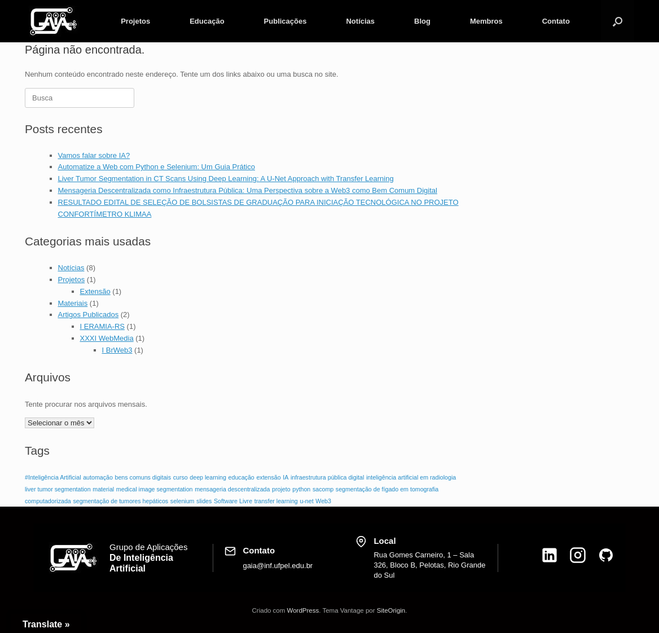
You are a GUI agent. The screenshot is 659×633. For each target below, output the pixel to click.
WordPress (303, 610)
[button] (617, 21)
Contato (556, 21)
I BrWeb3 (117, 350)
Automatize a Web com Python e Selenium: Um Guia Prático (156, 166)
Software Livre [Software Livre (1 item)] (233, 501)
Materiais (73, 303)
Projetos (135, 21)
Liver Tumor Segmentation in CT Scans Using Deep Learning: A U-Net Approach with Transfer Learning (226, 178)
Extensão (95, 291)
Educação (207, 21)
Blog (422, 21)
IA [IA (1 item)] (285, 477)
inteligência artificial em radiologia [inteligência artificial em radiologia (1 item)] (411, 477)
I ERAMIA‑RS (102, 326)
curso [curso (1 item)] (180, 477)
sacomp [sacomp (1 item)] (323, 489)
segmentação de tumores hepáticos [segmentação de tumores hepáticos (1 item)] (120, 501)
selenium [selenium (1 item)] (182, 501)
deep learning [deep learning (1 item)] (208, 477)
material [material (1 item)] (103, 489)
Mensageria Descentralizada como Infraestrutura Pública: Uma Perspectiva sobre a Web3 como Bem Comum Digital (247, 190)
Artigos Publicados (88, 314)
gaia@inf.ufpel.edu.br (278, 565)
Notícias (360, 21)
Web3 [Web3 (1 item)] (323, 501)
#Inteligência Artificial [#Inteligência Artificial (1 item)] (53, 477)
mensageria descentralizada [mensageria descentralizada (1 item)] (232, 489)
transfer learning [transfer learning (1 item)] (276, 501)
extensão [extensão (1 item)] (268, 477)
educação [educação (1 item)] (241, 477)
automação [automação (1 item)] (98, 477)
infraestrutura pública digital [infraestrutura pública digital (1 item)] (327, 477)
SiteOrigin (391, 610)
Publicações (285, 21)
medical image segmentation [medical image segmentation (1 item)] (154, 489)
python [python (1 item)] (301, 489)
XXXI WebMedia (107, 338)
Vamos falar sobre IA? (94, 155)
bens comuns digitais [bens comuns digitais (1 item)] (143, 477)
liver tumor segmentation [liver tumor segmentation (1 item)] (58, 489)
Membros (486, 21)
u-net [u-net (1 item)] (306, 501)
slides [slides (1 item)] (204, 501)
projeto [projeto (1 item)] (281, 489)
